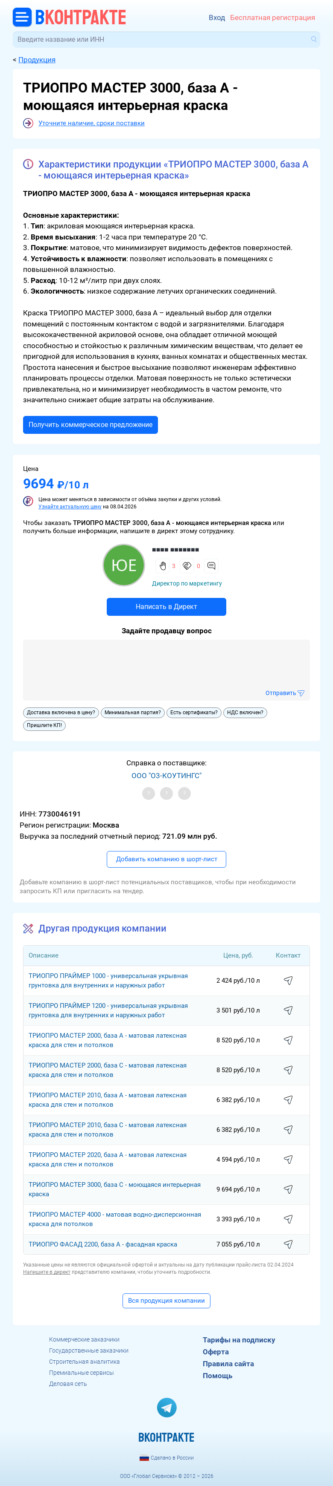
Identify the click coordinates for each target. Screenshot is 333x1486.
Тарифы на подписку (239, 1340)
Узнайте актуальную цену (70, 507)
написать (288, 981)
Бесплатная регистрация (272, 18)
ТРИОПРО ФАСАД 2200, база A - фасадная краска (103, 1244)
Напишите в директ (46, 1272)
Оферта (216, 1351)
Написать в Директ (166, 607)
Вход (217, 18)
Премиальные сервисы (81, 1372)
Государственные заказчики (89, 1350)
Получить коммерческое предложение (90, 425)
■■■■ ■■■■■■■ (175, 549)
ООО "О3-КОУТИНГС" (166, 775)
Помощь (217, 1375)
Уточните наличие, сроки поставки (91, 123)
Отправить (281, 693)
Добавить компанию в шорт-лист (166, 859)
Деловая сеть (68, 1383)
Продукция (37, 59)
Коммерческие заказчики (84, 1339)
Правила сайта (228, 1363)
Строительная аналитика (84, 1361)
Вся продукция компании (166, 1300)
